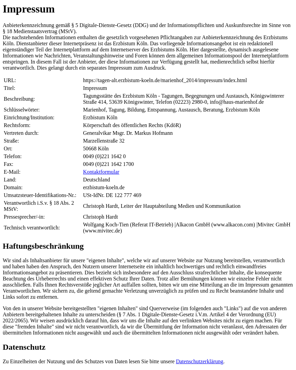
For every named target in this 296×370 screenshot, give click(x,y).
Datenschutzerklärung (199, 361)
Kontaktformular (101, 172)
